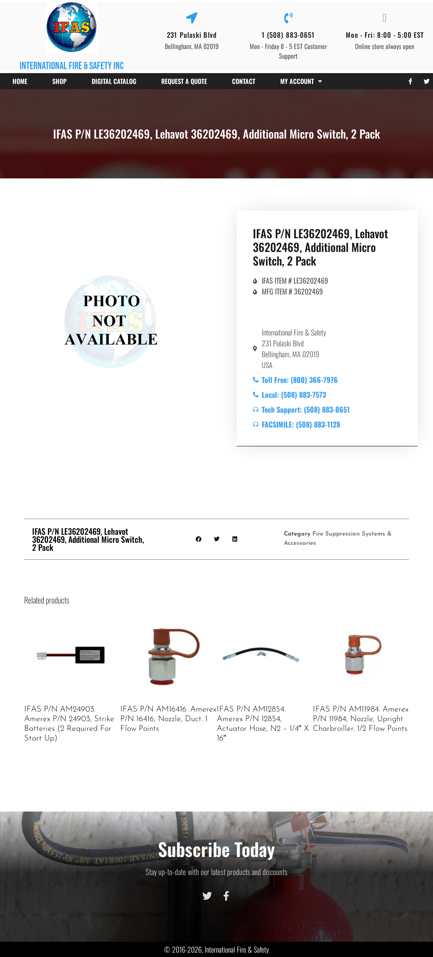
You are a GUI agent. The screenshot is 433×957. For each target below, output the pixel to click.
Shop (59, 81)
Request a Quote (184, 81)
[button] (198, 539)
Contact (243, 81)
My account (301, 81)
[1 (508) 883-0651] (288, 18)
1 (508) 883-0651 (288, 35)
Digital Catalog (114, 81)
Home (19, 81)
